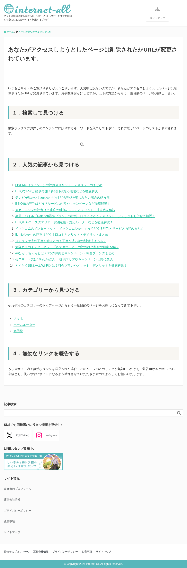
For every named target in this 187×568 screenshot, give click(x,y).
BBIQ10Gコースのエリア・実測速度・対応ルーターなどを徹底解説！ (64, 222)
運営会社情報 (12, 499)
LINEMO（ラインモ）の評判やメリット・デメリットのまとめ (58, 185)
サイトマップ (157, 13)
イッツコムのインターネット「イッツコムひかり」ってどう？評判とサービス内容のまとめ (79, 228)
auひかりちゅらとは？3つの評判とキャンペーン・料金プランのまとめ (64, 253)
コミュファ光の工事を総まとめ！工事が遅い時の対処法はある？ (60, 241)
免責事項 (9, 521)
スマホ (18, 318)
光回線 (18, 331)
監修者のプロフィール (17, 488)
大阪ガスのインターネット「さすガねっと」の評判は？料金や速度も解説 (67, 247)
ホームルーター (24, 324)
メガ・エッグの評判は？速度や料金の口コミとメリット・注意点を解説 (65, 210)
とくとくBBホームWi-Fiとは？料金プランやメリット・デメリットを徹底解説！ (71, 265)
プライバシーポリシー (17, 510)
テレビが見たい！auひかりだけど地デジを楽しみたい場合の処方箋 (62, 197)
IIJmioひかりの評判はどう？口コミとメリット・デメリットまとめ (61, 234)
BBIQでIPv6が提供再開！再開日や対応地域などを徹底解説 (56, 191)
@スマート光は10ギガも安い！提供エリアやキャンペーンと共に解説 (64, 259)
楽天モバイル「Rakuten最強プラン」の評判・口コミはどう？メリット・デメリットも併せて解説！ (85, 216)
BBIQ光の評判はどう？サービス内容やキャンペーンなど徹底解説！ (62, 203)
